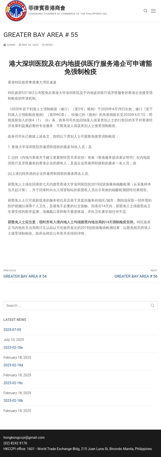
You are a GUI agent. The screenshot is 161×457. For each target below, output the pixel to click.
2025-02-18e (13, 347)
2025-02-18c (13, 383)
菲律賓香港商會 (47, 8)
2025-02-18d (13, 365)
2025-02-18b (13, 401)
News (47, 44)
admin (9, 44)
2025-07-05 (12, 330)
